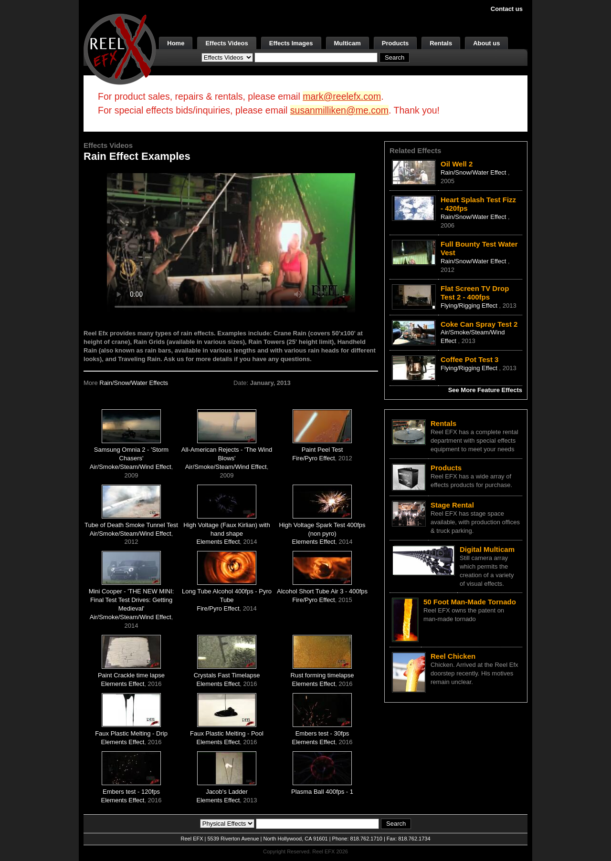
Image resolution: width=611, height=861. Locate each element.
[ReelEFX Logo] (120, 48)
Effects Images (291, 43)
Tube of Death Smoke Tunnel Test (131, 525)
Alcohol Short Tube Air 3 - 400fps (322, 591)
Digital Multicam (487, 549)
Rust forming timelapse (322, 675)
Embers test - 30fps (322, 733)
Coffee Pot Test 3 (469, 359)
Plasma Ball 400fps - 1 (322, 791)
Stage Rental (452, 505)
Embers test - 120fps (131, 791)
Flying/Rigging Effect (470, 305)
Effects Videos (226, 43)
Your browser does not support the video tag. (231, 242)
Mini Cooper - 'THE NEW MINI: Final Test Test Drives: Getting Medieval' (131, 600)
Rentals (441, 43)
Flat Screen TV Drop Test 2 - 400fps (475, 292)
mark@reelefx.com (342, 96)
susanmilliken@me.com (339, 110)
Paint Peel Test (322, 449)
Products (395, 43)
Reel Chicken (453, 656)
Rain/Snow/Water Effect (474, 172)
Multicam (347, 43)
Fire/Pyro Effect (313, 458)
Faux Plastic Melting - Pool (226, 733)
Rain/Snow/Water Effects (133, 382)
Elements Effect (218, 541)
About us (486, 43)
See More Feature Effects (485, 390)
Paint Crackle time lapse (131, 675)
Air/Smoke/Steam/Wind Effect (130, 466)
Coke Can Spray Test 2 (479, 324)
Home (175, 43)
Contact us (507, 8)
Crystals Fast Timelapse (227, 675)
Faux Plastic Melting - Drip (131, 733)
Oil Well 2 (457, 164)
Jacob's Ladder (227, 791)
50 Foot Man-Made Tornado (469, 602)
